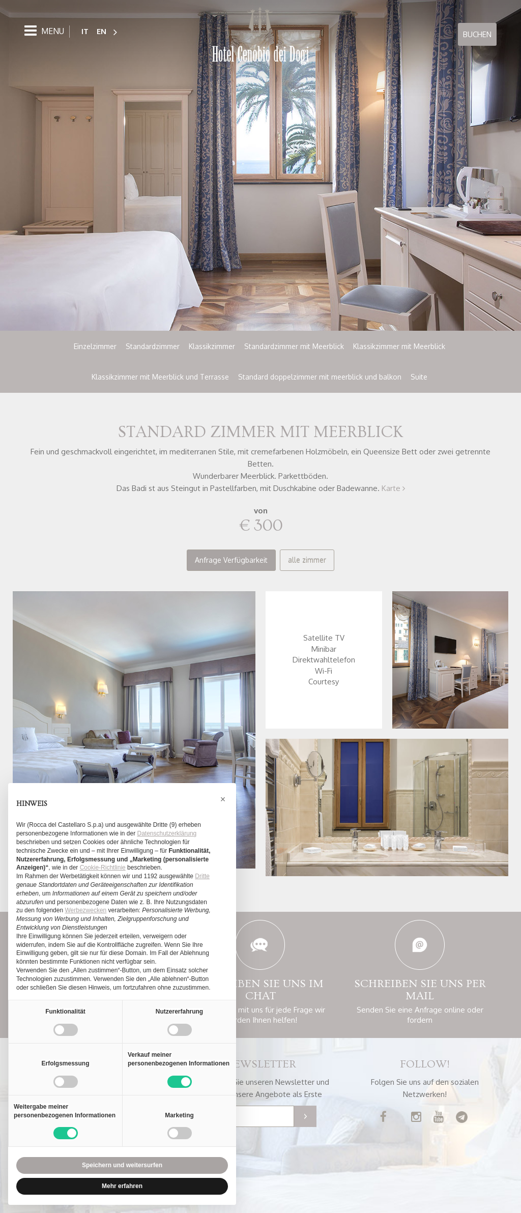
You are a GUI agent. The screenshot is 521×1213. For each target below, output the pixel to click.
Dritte (202, 876)
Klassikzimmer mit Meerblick (399, 346)
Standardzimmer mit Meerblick (294, 346)
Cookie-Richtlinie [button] (103, 867)
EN (101, 31)
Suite (419, 376)
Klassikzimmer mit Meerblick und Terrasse (160, 376)
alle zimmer (307, 560)
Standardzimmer (153, 346)
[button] (223, 799)
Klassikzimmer (212, 346)
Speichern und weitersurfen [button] (122, 1165)
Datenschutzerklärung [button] (167, 833)
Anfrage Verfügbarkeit (231, 560)
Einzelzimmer (95, 346)
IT (85, 31)
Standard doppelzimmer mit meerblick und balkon (319, 376)
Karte (393, 488)
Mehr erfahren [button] (122, 1186)
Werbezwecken (85, 910)
